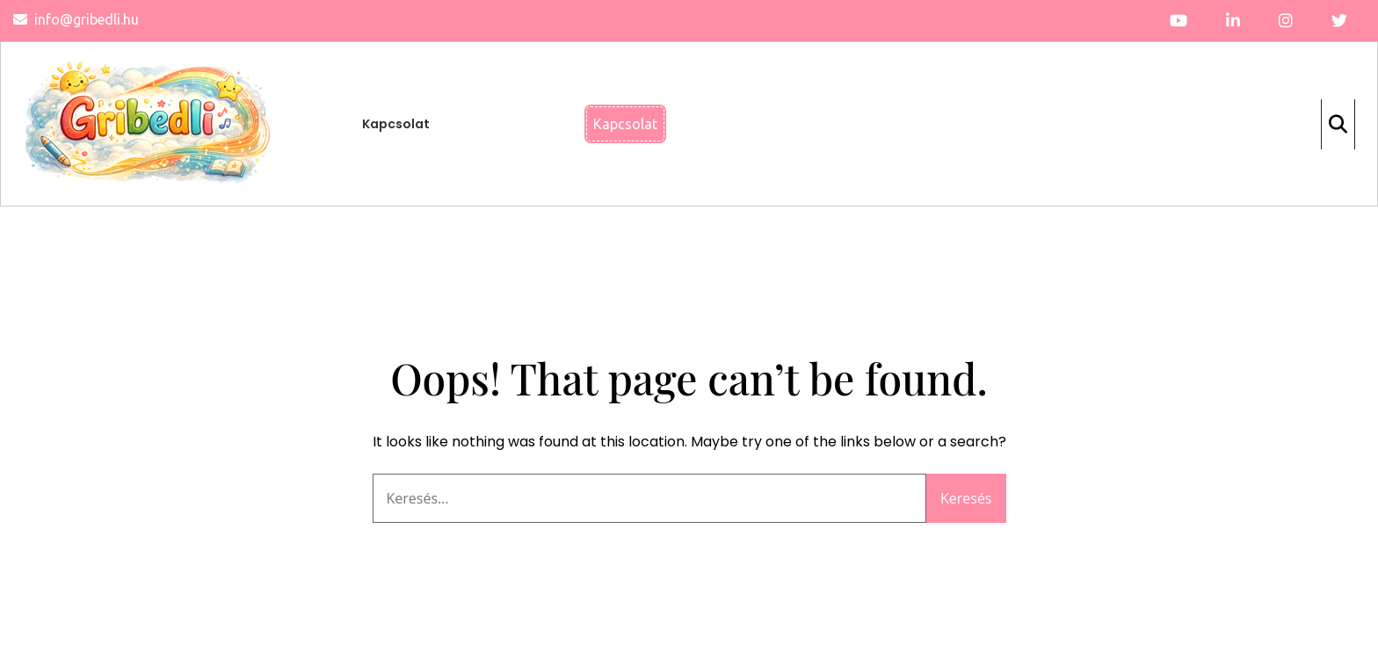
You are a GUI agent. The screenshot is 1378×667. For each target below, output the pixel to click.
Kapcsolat (396, 124)
